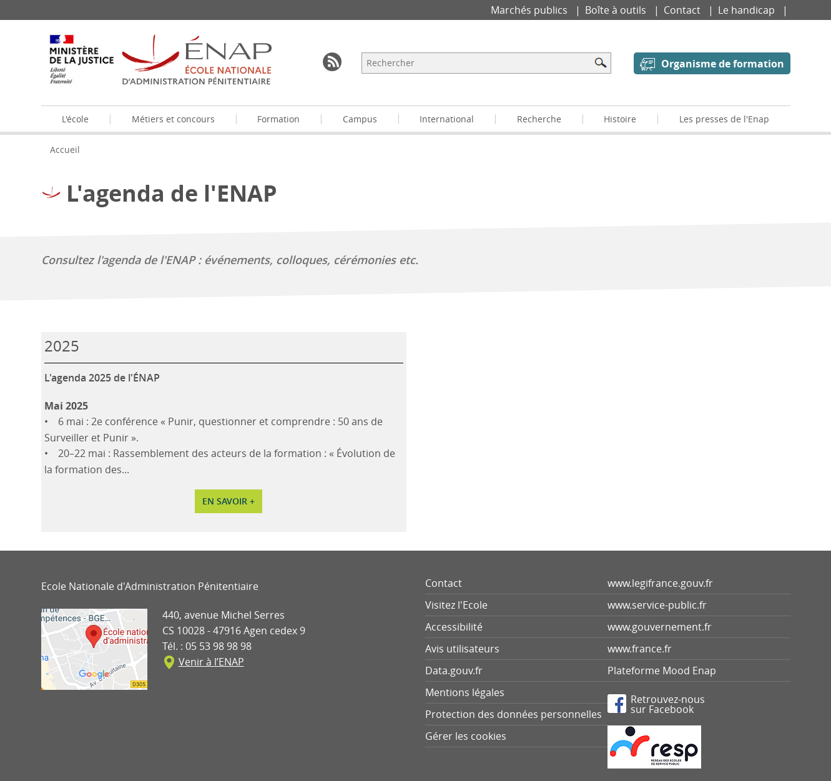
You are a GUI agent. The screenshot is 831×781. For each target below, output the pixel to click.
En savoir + (228, 501)
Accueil (65, 149)
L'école (75, 119)
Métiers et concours (173, 119)
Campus (360, 119)
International (447, 119)
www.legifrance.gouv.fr (660, 583)
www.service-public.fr (657, 605)
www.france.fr (639, 649)
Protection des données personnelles (513, 714)
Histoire (620, 119)
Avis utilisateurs (462, 649)
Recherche (539, 119)
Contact (683, 10)
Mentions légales (464, 692)
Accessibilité (454, 627)
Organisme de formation (722, 64)
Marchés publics (530, 10)
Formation (278, 119)
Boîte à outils (617, 10)
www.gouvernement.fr (659, 627)
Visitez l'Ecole (456, 605)
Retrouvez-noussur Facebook (668, 703)
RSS (332, 61)
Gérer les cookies (465, 736)
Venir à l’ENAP (211, 662)
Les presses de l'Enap (724, 119)
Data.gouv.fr (454, 670)
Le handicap (747, 10)
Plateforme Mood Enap (661, 670)
